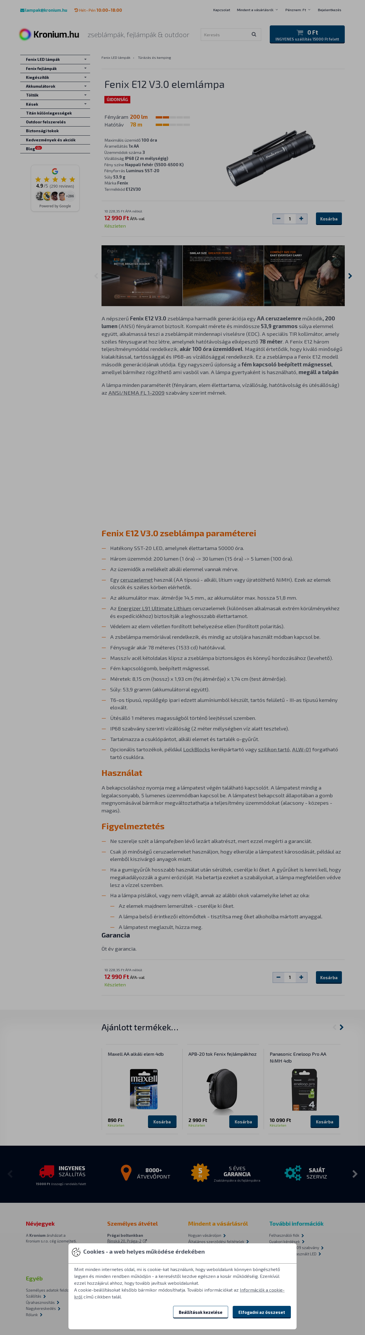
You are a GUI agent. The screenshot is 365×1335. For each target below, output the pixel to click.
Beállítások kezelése (200, 1312)
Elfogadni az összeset (261, 1312)
